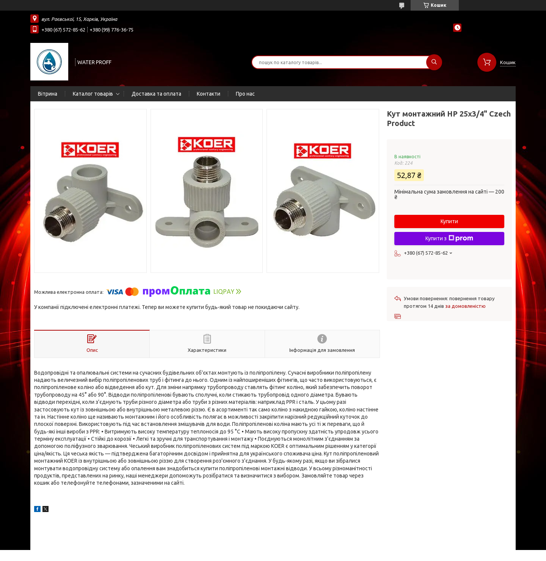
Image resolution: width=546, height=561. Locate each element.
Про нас (245, 93)
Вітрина (47, 93)
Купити (449, 221)
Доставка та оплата (156, 93)
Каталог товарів (93, 93)
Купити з (449, 238)
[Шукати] (434, 62)
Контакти (208, 93)
